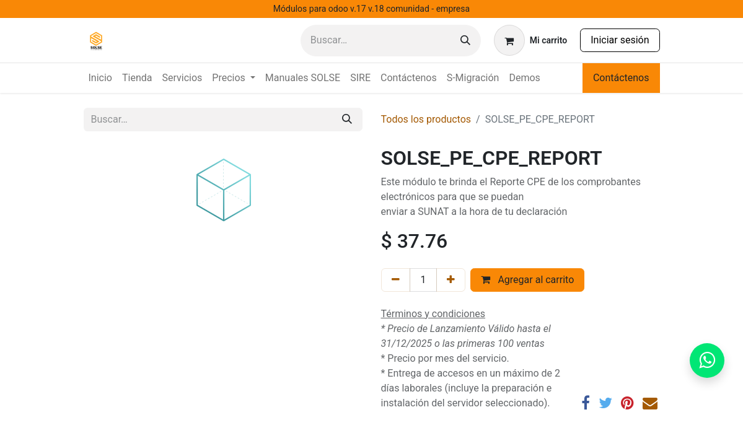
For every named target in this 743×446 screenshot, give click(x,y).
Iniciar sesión (620, 40)
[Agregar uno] (450, 280)
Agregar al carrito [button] (527, 280)
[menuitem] (100, 78)
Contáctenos (621, 78)
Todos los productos (426, 119)
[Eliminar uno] (395, 280)
